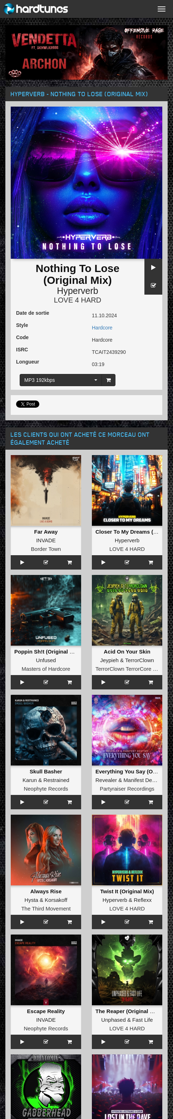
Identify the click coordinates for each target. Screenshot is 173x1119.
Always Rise (46, 891)
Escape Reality (46, 1011)
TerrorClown (139, 660)
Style (22, 325)
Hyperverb (77, 291)
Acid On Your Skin (127, 652)
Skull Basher (46, 771)
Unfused (46, 660)
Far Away (46, 532)
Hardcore (102, 328)
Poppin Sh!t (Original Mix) (47, 652)
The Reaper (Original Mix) (127, 1011)
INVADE (46, 540)
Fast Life (142, 1020)
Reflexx (143, 900)
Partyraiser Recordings (127, 789)
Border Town (46, 549)
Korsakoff (56, 900)
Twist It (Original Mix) (127, 891)
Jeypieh (109, 660)
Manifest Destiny (143, 780)
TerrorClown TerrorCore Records (134, 669)
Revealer (106, 780)
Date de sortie (32, 313)
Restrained (56, 780)
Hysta (31, 900)
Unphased (113, 1020)
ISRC (22, 349)
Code (22, 337)
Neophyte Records (46, 789)
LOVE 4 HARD (77, 300)
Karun (30, 780)
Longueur (27, 362)
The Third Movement (45, 908)
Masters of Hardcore (46, 669)
